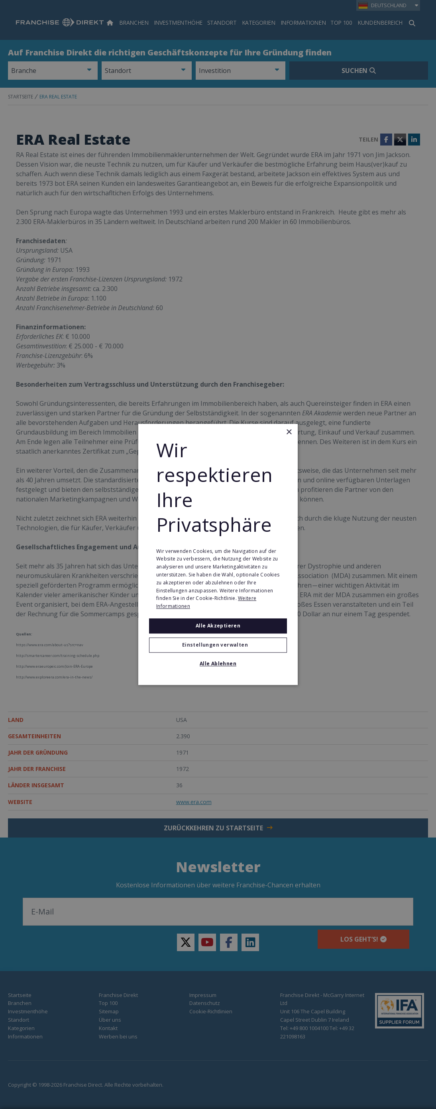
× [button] (289, 432)
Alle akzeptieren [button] (218, 625)
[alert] (218, 554)
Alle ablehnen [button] (218, 664)
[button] (218, 645)
